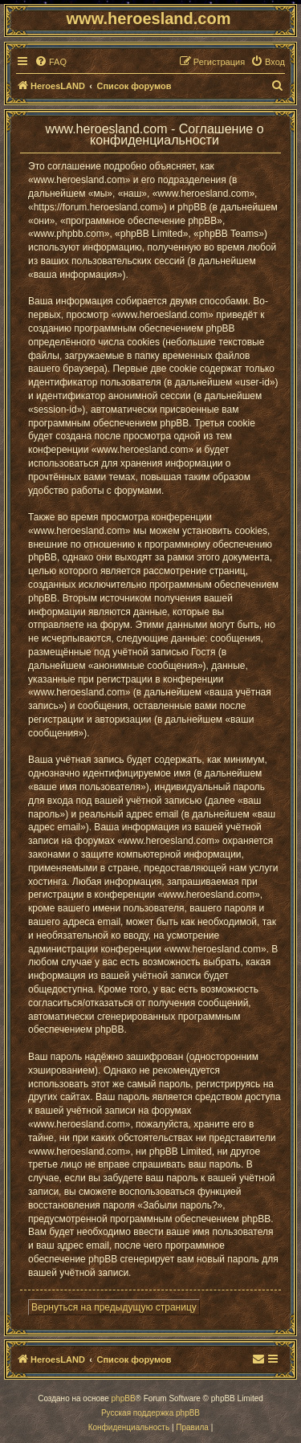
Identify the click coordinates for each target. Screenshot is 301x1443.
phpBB (124, 1398)
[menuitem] (51, 61)
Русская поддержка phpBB (150, 1412)
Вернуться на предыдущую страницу (114, 1307)
